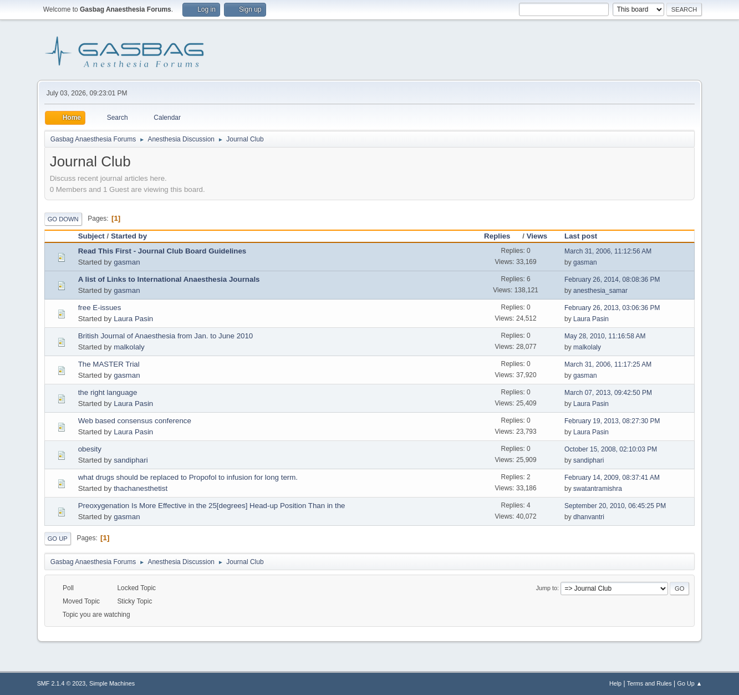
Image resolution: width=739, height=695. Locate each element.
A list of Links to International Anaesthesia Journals (169, 279)
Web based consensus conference (134, 421)
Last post (580, 236)
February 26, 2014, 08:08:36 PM (612, 279)
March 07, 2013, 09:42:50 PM (608, 393)
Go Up (58, 538)
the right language (107, 392)
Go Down (63, 219)
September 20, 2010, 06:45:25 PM (615, 506)
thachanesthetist (140, 488)
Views (537, 236)
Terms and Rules (649, 683)
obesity (89, 449)
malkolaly (129, 347)
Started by (129, 236)
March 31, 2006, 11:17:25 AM (607, 364)
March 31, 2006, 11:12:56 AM (607, 251)
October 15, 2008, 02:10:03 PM (610, 449)
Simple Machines (112, 683)
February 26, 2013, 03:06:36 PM (612, 308)
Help (615, 683)
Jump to (546, 588)
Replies (502, 236)
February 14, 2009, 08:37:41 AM (612, 477)
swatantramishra (597, 489)
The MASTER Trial (109, 364)
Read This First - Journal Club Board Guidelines (162, 251)
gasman (127, 262)
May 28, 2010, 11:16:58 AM (605, 336)
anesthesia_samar (600, 291)
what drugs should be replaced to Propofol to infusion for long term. (188, 477)
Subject (91, 236)
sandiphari (131, 460)
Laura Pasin (133, 318)
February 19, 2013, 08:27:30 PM (612, 421)
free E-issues (99, 307)
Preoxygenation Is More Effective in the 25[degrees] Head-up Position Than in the (211, 505)
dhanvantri (588, 517)
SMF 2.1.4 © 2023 (61, 683)
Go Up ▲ (689, 683)
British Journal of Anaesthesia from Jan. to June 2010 (165, 336)
